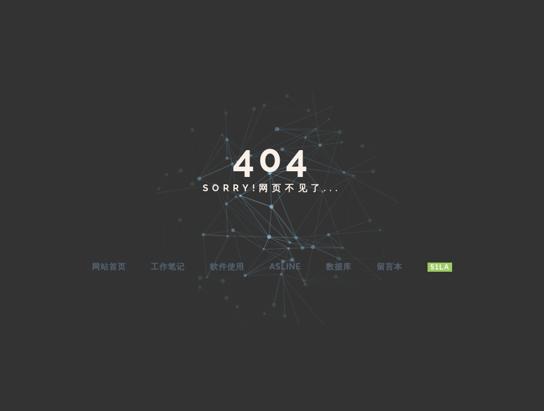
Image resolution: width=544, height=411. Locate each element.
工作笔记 (168, 266)
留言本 (389, 266)
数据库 (339, 266)
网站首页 (109, 266)
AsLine (285, 266)
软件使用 (227, 266)
